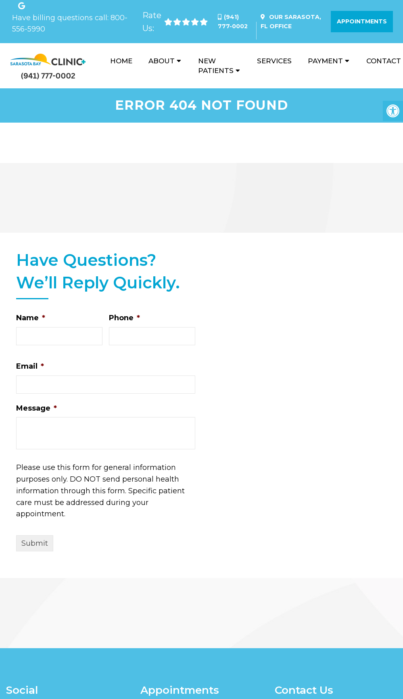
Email (30, 366)
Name (30, 317)
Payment (325, 61)
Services (274, 61)
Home (121, 61)
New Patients (216, 66)
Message (36, 408)
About (161, 61)
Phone (124, 317)
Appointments (362, 21)
